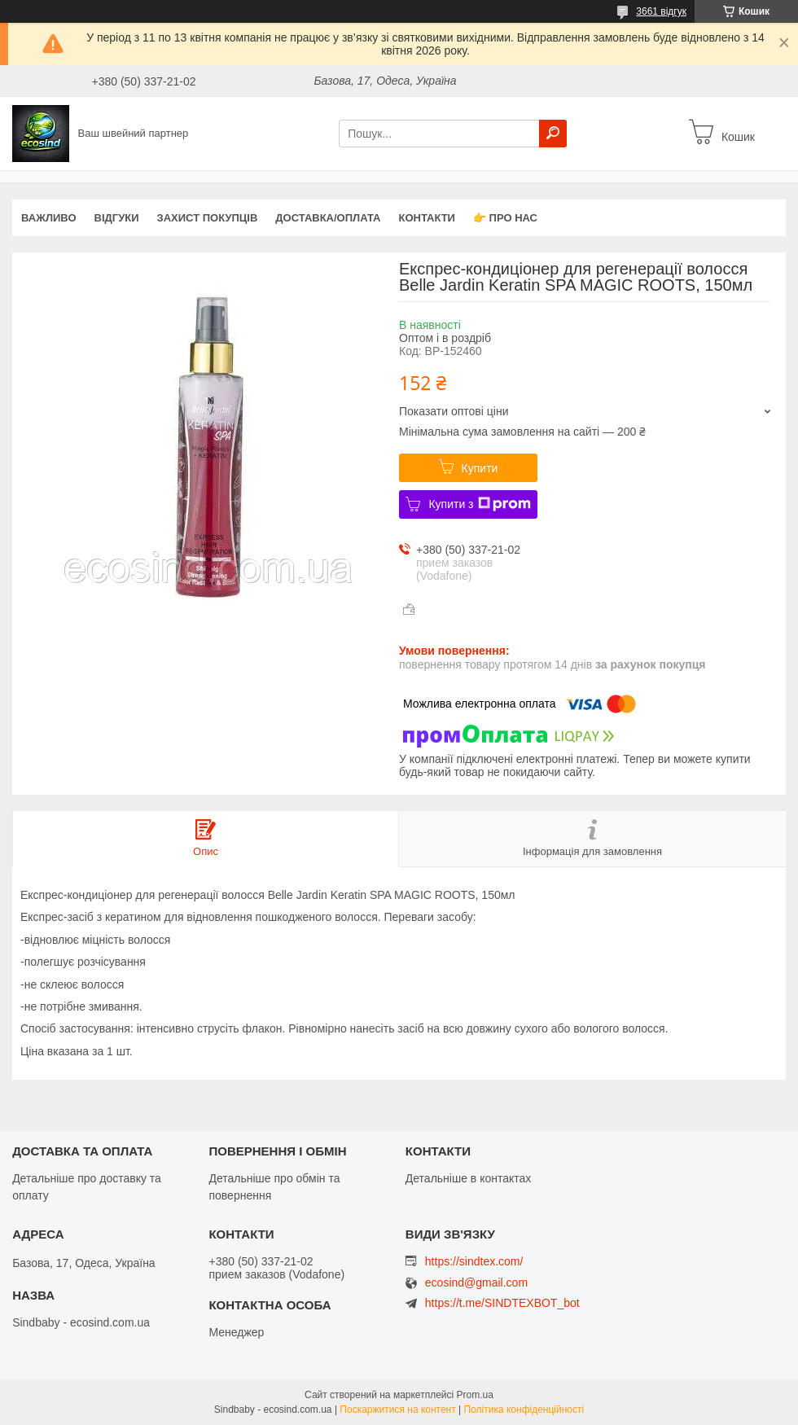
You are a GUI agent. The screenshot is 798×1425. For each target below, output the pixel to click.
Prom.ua (475, 1395)
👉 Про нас (505, 218)
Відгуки (116, 218)
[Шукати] (553, 133)
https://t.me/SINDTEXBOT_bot (502, 1302)
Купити (480, 468)
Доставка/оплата (327, 218)
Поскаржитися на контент (397, 1409)
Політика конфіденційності (524, 1409)
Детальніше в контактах (469, 1178)
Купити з (479, 504)
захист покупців (207, 218)
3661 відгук (661, 11)
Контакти (426, 218)
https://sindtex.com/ (474, 1261)
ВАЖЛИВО (49, 218)
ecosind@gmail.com (476, 1283)
